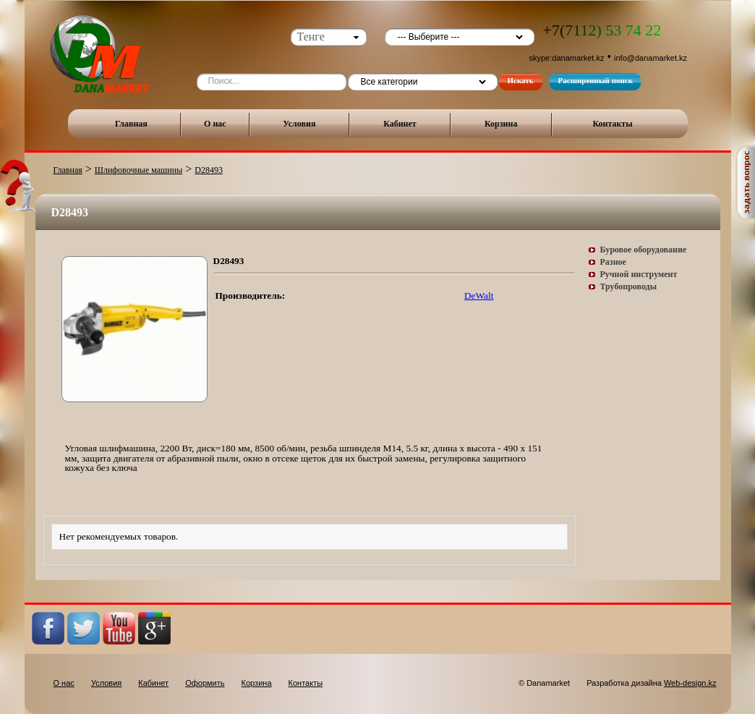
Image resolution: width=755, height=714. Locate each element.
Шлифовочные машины (138, 170)
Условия (299, 124)
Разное (613, 262)
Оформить (204, 683)
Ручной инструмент (639, 274)
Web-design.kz (690, 683)
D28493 (209, 170)
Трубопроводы (628, 286)
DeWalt (478, 295)
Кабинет (400, 124)
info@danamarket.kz (650, 58)
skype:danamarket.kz (567, 58)
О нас (215, 124)
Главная (131, 124)
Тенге (311, 36)
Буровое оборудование (643, 250)
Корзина (501, 124)
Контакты (612, 124)
